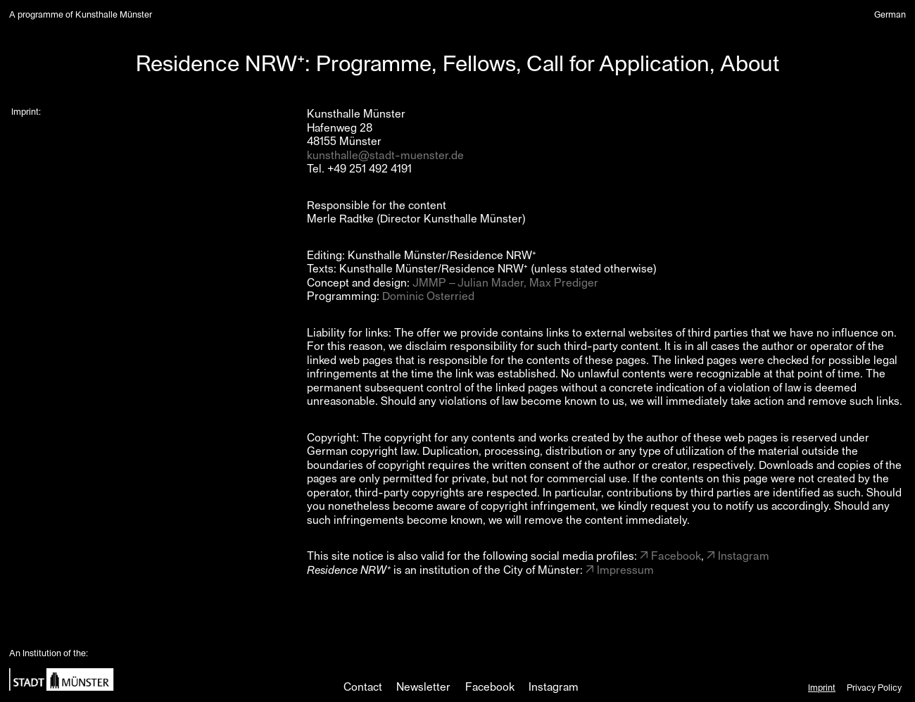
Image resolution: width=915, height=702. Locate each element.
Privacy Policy (874, 687)
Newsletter (423, 686)
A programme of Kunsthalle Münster (80, 14)
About (750, 61)
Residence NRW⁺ (220, 61)
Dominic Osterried (428, 295)
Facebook (676, 555)
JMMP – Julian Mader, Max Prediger (505, 282)
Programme (373, 61)
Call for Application (617, 61)
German (890, 13)
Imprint (821, 687)
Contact (362, 686)
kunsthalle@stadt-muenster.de (385, 154)
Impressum (625, 569)
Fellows (479, 61)
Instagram (743, 555)
